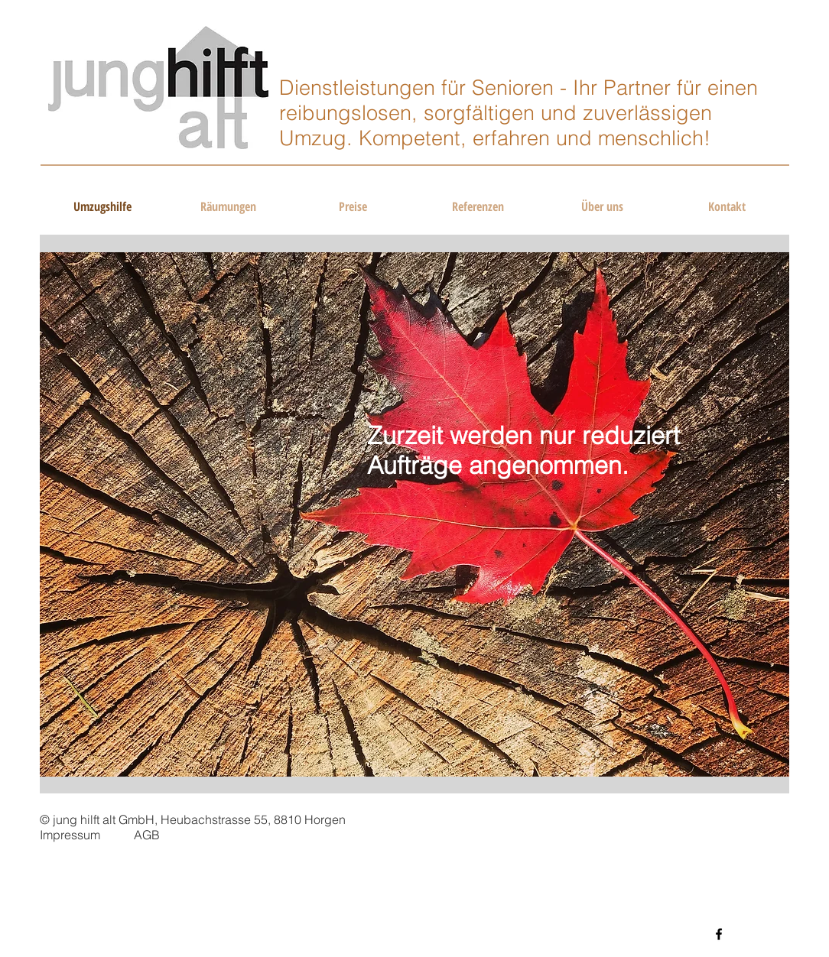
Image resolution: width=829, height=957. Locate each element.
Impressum (70, 834)
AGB (147, 834)
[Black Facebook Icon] (719, 934)
